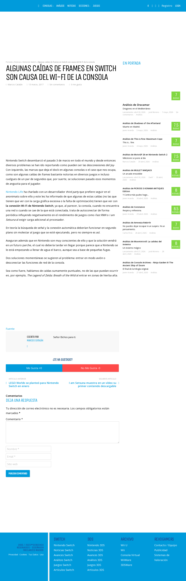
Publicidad (160, 550)
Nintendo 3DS (96, 545)
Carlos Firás (127, 233)
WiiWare (126, 560)
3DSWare (126, 565)
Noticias (71, 5)
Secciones (84, 5)
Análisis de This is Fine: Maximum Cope (142, 139)
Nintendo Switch (29, 62)
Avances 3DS (95, 555)
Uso (42, 555)
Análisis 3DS (94, 560)
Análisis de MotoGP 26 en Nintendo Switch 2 (145, 154)
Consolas (47, 5)
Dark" (151, 177)
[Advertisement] (93, 34)
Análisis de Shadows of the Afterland (141, 123)
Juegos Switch (62, 565)
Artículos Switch (64, 570)
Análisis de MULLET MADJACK (137, 170)
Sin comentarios (57, 84)
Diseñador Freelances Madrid (33, 549)
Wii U (124, 545)
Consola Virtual (130, 555)
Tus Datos (33, 555)
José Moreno (154, 112)
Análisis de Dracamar (136, 104)
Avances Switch (63, 555)
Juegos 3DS (94, 565)
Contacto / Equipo (165, 545)
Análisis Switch (63, 560)
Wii (123, 550)
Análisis (60, 5)
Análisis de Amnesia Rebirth (137, 222)
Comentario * (14, 419)
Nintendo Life (14, 192)
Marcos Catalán (15, 84)
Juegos (96, 5)
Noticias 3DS (95, 550)
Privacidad (13, 555)
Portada (9, 62)
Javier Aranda (128, 130)
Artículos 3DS (95, 570)
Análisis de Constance (134, 207)
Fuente (10, 328)
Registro (167, 5)
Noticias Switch (63, 550)
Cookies (23, 555)
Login (177, 5)
